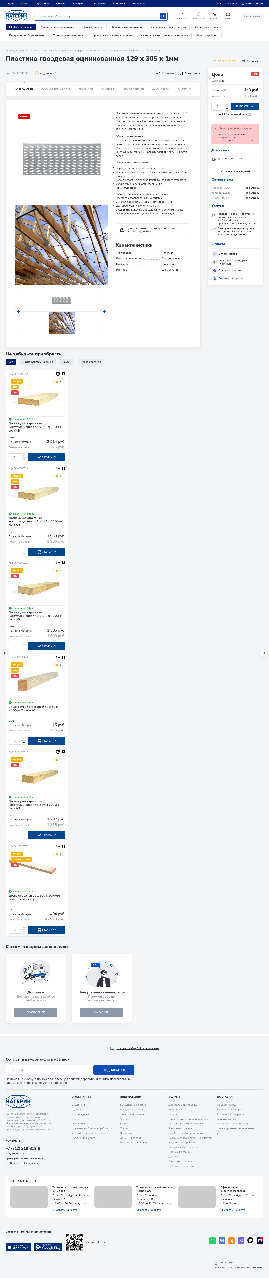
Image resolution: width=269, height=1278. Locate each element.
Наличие (86, 89)
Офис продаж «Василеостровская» (233, 1189)
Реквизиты (78, 1124)
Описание (24, 89)
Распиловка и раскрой (182, 1142)
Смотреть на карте (64, 1210)
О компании (98, 3)
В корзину (245, 107)
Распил (172, 1114)
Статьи (124, 1128)
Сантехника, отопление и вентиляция (164, 35)
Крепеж (69, 50)
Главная (10, 50)
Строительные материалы (57, 27)
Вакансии (138, 3)
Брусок (66, 362)
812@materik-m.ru (17, 1154)
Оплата (60, 3)
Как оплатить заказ (132, 1114)
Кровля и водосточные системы (112, 35)
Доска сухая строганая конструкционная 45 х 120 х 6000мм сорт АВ (35, 616)
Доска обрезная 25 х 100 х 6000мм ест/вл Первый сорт (34, 899)
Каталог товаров (24, 50)
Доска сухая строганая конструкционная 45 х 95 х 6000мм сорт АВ (34, 806)
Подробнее (143, 231)
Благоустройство (207, 35)
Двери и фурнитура (207, 27)
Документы (134, 89)
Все (10, 362)
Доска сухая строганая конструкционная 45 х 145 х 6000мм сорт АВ (35, 521)
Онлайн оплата (252, 16)
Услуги (25, 3)
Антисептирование (180, 1161)
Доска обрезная (91, 362)
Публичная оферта (83, 1138)
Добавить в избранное (134, 1142)
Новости (77, 1119)
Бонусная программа (133, 1105)
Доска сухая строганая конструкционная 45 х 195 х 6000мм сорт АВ (35, 427)
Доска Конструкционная (37, 362)
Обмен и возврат (130, 1138)
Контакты (119, 3)
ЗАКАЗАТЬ (101, 1014)
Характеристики (55, 89)
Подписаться (114, 1070)
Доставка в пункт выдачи (184, 1105)
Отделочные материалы (127, 27)
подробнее (35, 1014)
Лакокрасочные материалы (168, 27)
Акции (10, 3)
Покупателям (130, 1097)
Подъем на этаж (178, 1152)
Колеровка (175, 1109)
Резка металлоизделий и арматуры (190, 1138)
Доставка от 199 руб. (230, 1109)
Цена (11, 437)
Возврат (78, 3)
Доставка (43, 3)
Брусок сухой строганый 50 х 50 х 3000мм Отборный (33, 709)
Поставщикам (80, 1114)
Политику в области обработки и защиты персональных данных (68, 1081)
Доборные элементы (181, 1166)
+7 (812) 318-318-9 (225, 3)
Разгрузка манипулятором (184, 1147)
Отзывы (108, 89)
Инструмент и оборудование (26, 35)
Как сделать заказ (131, 1109)
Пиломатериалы (93, 27)
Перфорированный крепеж (90, 50)
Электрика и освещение (68, 35)
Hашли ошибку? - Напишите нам (134, 1048)
